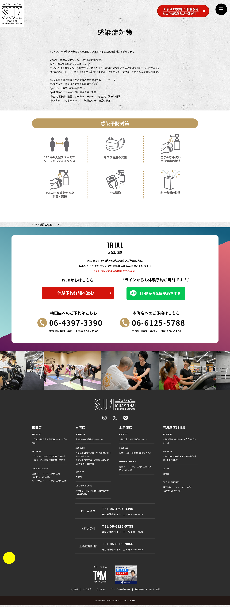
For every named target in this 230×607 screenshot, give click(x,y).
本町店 (81, 429)
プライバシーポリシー (119, 590)
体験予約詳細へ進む (75, 294)
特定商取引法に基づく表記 (147, 590)
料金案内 (87, 590)
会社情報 (100, 590)
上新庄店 (126, 429)
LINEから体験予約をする (160, 294)
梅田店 (37, 429)
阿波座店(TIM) (174, 429)
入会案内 (74, 590)
